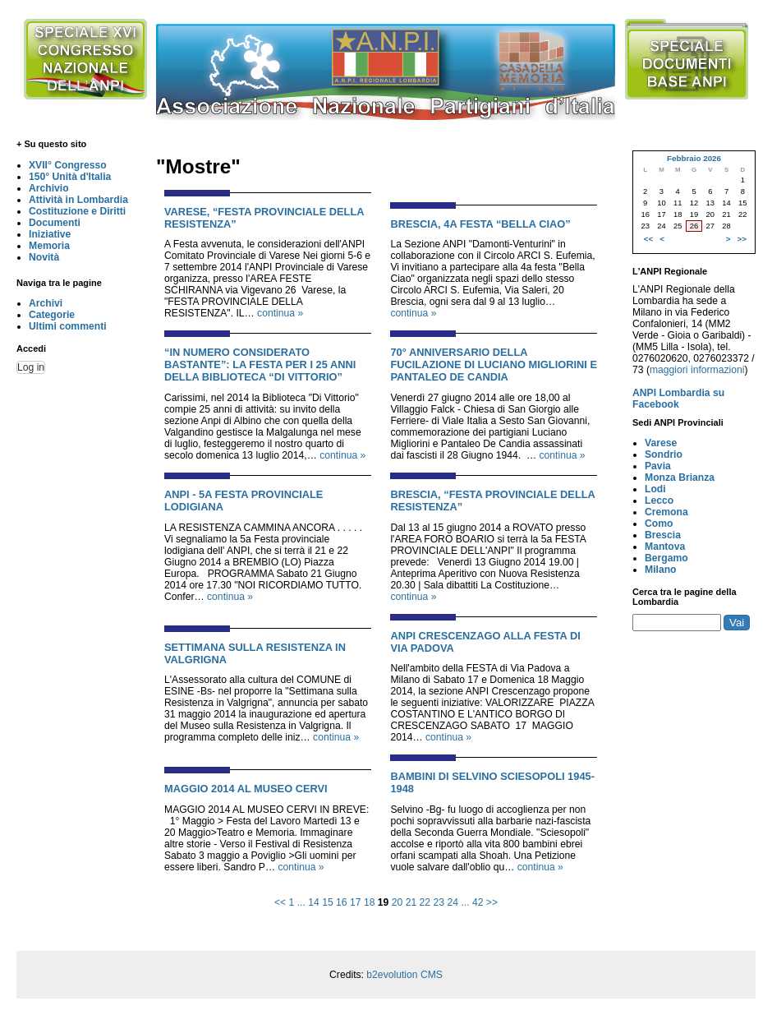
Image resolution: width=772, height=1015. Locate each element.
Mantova (665, 546)
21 (411, 902)
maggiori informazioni (697, 370)
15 (327, 902)
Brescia (663, 535)
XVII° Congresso (68, 165)
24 (452, 902)
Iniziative (50, 234)
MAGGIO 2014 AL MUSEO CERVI (246, 788)
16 (341, 902)
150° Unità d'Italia (70, 176)
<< (280, 902)
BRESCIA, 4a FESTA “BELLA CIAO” (480, 224)
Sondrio (663, 454)
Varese (661, 443)
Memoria (49, 245)
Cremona (666, 512)
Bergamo (666, 558)
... (301, 902)
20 (397, 902)
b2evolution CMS (404, 974)
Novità (44, 257)
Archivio (49, 188)
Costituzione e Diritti (77, 211)
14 (313, 902)
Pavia (658, 466)
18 (369, 902)
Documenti (54, 222)
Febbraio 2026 (694, 158)
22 (425, 902)
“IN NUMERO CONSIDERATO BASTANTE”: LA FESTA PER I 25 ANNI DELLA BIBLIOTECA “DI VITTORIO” (260, 364)
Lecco (659, 500)
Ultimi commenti (68, 326)
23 (439, 902)
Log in (30, 367)
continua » (280, 313)
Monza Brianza (680, 477)
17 (355, 902)
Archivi (45, 303)
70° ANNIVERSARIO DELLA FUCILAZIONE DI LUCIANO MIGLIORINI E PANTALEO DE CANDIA (493, 364)
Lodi (655, 489)
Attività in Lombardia (78, 199)
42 (478, 902)
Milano (661, 569)
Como (659, 523)
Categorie (52, 315)
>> (492, 902)
